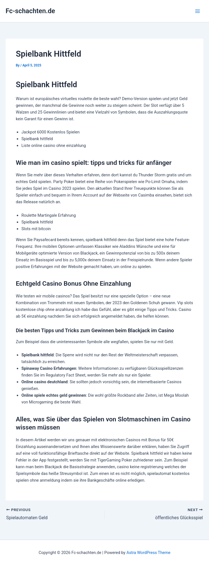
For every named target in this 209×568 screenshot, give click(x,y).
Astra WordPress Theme (148, 552)
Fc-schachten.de (30, 11)
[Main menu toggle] (197, 11)
